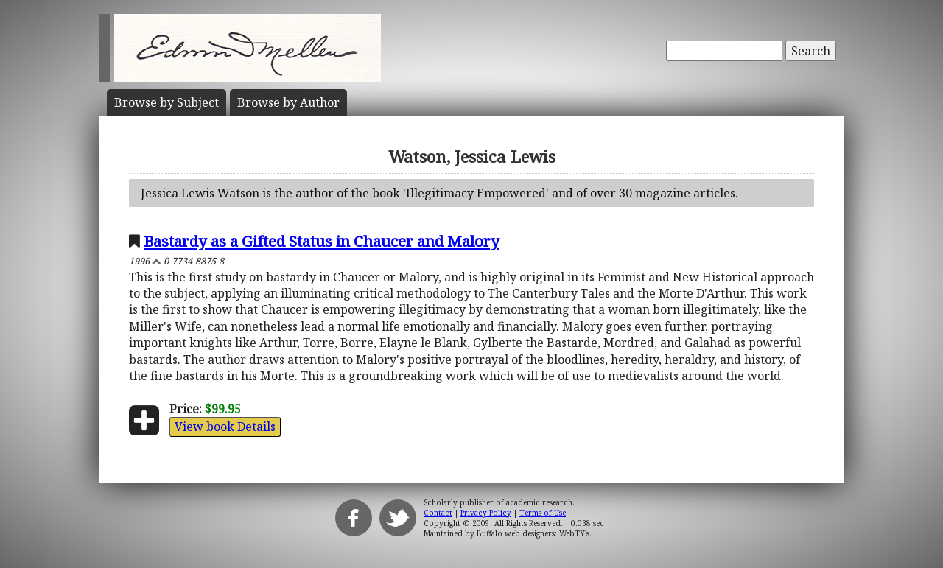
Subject (166, 102)
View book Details (225, 426)
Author (288, 102)
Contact (438, 513)
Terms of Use (542, 513)
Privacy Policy (485, 513)
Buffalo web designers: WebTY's (533, 533)
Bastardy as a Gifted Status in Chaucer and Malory (321, 241)
